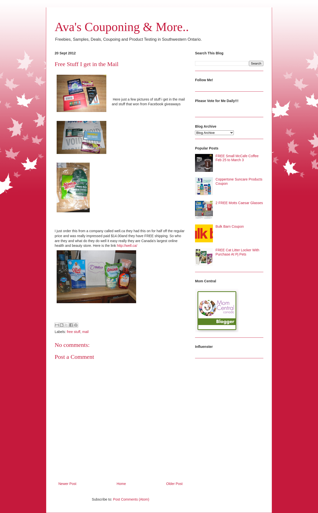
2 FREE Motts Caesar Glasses (239, 203)
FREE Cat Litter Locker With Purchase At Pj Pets (237, 252)
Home (121, 484)
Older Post (174, 484)
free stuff (73, 332)
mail (85, 332)
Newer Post (67, 484)
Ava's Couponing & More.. (122, 27)
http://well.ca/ (127, 246)
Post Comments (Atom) (131, 499)
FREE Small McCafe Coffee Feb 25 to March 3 (237, 158)
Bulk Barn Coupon (230, 226)
